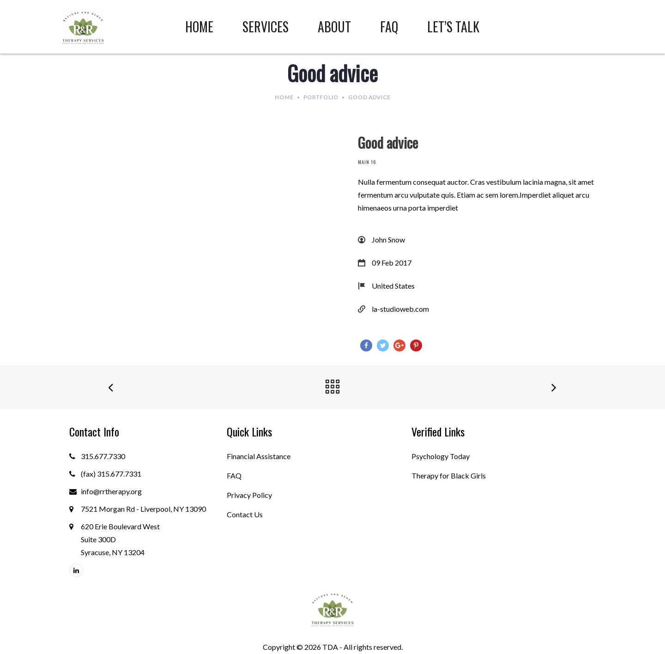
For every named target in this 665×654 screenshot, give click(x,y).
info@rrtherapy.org (111, 491)
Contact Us (245, 514)
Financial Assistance (258, 456)
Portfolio (321, 97)
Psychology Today (440, 456)
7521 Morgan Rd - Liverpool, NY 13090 (143, 508)
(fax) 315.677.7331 (111, 473)
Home (284, 97)
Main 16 (367, 161)
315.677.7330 (103, 456)
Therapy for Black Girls (448, 475)
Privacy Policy (249, 494)
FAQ (234, 475)
